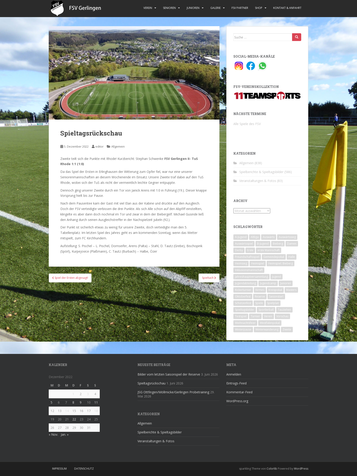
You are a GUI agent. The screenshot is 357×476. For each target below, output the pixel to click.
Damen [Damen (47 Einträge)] (291, 244)
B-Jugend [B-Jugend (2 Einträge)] (263, 244)
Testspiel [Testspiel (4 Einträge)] (241, 316)
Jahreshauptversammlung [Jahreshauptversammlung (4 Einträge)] (251, 277)
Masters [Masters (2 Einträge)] (291, 290)
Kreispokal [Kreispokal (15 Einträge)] (275, 290)
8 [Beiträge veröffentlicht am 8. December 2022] (73, 402)
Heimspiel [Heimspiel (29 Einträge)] (257, 263)
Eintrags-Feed (236, 383)
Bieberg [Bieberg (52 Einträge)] (278, 244)
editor (99, 146)
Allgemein (118, 146)
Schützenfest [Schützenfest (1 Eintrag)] (243, 303)
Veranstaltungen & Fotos (257, 181)
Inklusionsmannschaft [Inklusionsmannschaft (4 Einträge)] (249, 270)
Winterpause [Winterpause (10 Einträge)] (243, 329)
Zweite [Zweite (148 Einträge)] (287, 329)
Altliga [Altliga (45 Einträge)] (255, 237)
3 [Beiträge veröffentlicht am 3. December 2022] (88, 394)
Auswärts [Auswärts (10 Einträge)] (269, 237)
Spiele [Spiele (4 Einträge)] (259, 303)
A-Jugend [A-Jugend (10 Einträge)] (241, 237)
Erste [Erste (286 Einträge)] (250, 250)
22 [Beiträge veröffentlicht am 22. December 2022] (74, 419)
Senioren (169, 8)
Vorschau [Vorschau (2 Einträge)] (282, 316)
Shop (258, 8)
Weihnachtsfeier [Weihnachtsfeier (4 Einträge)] (245, 323)
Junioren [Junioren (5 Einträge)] (285, 283)
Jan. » (65, 434)
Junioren (193, 8)
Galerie (215, 8)
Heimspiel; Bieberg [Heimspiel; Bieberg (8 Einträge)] (280, 263)
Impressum (59, 469)
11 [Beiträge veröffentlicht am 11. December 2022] (96, 402)
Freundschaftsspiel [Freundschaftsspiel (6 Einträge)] (247, 257)
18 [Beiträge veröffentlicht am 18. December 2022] (96, 411)
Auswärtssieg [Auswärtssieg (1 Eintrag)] (287, 237)
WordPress (301, 469)
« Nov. (53, 434)
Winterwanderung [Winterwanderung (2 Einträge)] (266, 329)
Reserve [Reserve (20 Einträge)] (260, 296)
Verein (147, 8)
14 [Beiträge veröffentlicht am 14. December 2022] (67, 411)
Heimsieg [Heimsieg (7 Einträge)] (241, 263)
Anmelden (233, 374)
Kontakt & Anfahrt (287, 8)
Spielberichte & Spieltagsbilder (261, 172)
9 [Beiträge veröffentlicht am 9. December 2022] (81, 402)
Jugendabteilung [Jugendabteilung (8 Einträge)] (245, 283)
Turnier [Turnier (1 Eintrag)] (255, 316)
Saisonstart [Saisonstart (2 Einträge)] (276, 296)
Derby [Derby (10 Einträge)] (239, 250)
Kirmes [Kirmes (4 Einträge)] (259, 290)
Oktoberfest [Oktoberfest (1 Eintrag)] (243, 296)
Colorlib (272, 469)
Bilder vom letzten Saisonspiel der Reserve (169, 374)
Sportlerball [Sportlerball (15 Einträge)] (266, 310)
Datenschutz (84, 469)
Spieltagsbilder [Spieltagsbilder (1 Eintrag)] (244, 310)
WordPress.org (237, 401)
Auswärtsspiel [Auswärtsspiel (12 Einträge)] (244, 244)
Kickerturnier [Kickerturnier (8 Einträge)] (243, 290)
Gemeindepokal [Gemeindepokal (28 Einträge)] (273, 257)
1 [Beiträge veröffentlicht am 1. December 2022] (73, 394)
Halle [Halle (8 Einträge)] (291, 257)
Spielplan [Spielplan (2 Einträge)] (273, 303)
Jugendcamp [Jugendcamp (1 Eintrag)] (268, 283)
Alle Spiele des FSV (247, 124)
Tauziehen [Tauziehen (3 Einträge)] (284, 310)
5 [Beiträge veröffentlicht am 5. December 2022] (51, 402)
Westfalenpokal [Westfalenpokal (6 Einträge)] (270, 323)
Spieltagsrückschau (152, 383)
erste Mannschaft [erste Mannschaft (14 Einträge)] (269, 250)
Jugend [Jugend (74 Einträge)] (276, 277)
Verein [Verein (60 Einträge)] (268, 316)
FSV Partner (240, 8)
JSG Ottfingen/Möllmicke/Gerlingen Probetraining (173, 392)
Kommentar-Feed (239, 392)
